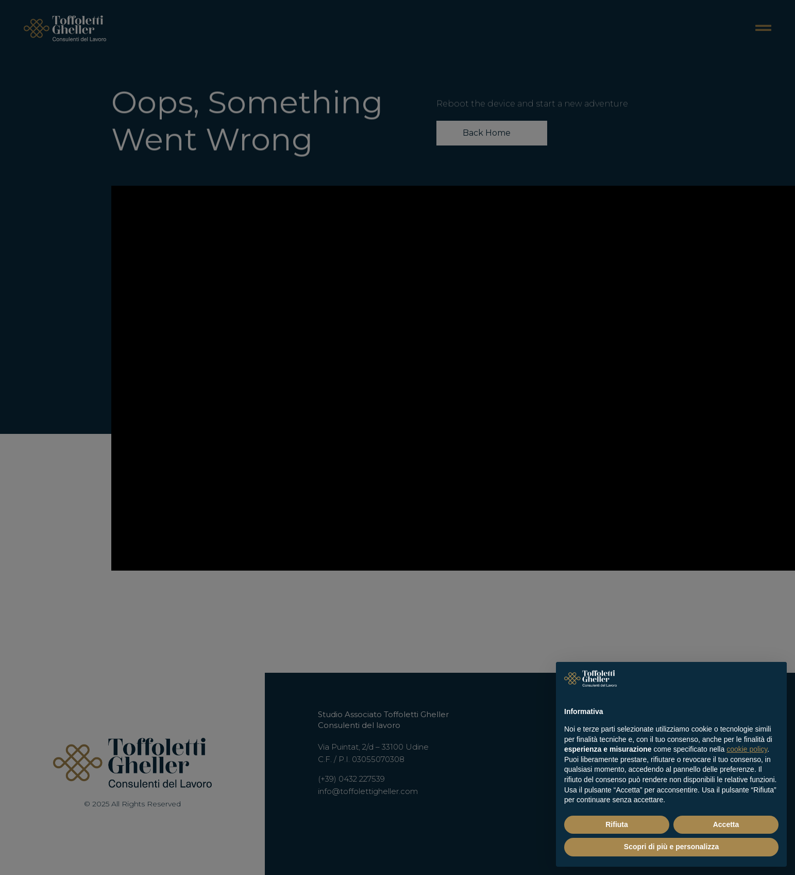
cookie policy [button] (746, 749)
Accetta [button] (726, 824)
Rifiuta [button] (616, 824)
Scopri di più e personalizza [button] (671, 846)
